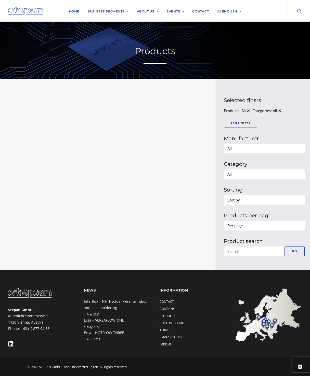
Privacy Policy (171, 337)
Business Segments (108, 11)
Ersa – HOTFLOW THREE (104, 332)
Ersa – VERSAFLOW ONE (104, 320)
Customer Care (172, 323)
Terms (165, 330)
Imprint (166, 344)
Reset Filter (240, 123)
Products (168, 316)
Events (175, 11)
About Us (147, 11)
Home (74, 11)
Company (167, 309)
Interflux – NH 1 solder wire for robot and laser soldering (115, 304)
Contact (200, 11)
